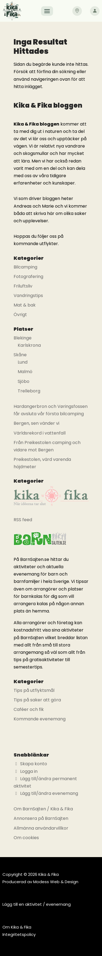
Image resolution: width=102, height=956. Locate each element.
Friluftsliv (23, 286)
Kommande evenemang (40, 719)
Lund (22, 362)
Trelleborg (29, 391)
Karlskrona (29, 345)
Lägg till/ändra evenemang (46, 793)
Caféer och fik (29, 709)
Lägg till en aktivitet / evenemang (36, 904)
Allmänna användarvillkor (41, 828)
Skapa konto (30, 764)
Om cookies (26, 838)
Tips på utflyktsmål (34, 690)
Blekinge (23, 338)
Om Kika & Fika (16, 927)
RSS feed (23, 520)
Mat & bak (25, 305)
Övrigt (20, 314)
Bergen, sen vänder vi (36, 423)
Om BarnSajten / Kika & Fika (43, 809)
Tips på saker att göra (37, 700)
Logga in (26, 771)
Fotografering (28, 276)
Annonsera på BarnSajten (41, 818)
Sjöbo (23, 381)
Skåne (20, 355)
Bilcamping (25, 267)
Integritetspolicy (19, 934)
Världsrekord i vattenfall (40, 433)
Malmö (25, 371)
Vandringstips (28, 295)
